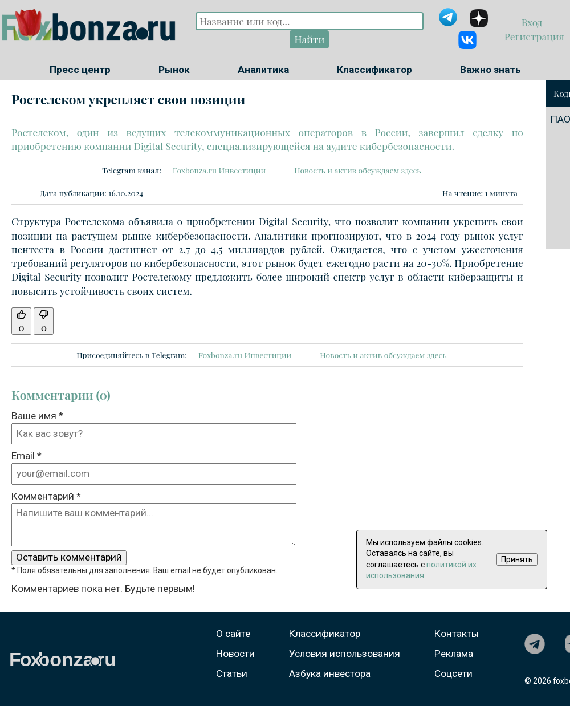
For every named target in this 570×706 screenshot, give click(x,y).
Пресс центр (80, 69)
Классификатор (374, 69)
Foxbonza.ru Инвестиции (219, 170)
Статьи (231, 673)
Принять (517, 559)
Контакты (456, 633)
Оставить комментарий (69, 557)
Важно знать (490, 69)
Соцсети (453, 673)
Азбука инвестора (329, 673)
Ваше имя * (37, 415)
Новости (235, 653)
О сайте (233, 633)
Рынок (174, 69)
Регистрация (533, 36)
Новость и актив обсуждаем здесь (357, 170)
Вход (533, 22)
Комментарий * (46, 496)
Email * (26, 455)
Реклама (453, 653)
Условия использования (344, 653)
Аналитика (263, 69)
